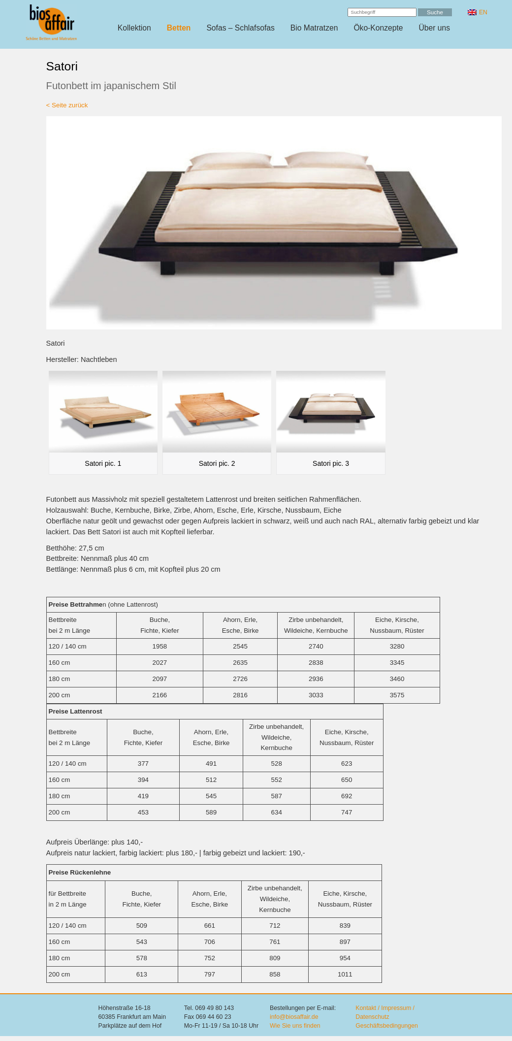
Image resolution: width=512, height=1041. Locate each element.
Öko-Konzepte (378, 28)
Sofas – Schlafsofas (240, 28)
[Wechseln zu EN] (477, 12)
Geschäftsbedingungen (386, 1025)
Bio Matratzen (314, 28)
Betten (179, 28)
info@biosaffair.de (294, 1016)
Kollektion (134, 28)
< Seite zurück (67, 105)
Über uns (434, 28)
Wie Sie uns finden (295, 1025)
